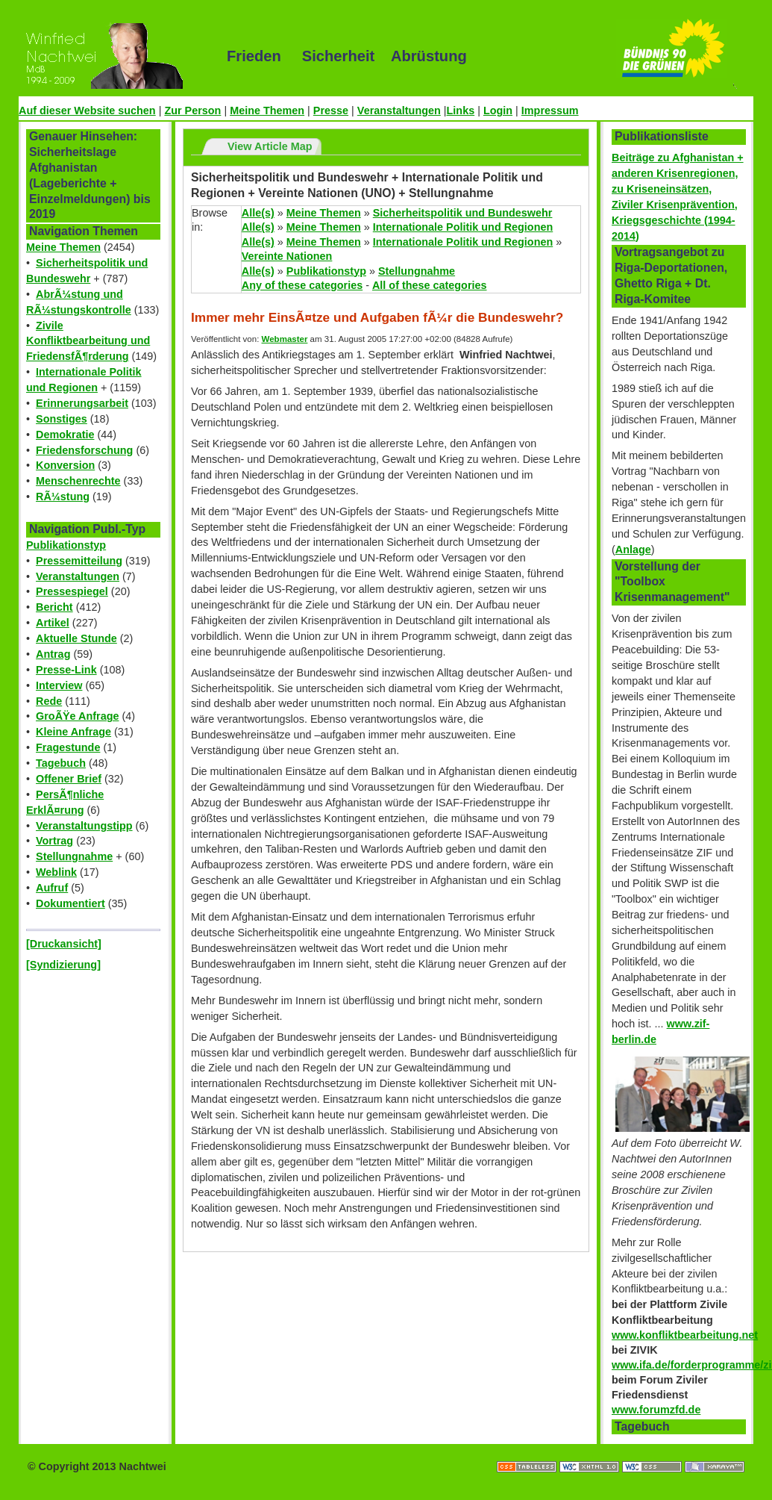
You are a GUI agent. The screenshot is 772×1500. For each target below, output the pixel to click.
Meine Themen (267, 110)
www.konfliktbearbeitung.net (685, 1335)
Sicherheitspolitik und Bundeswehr (463, 213)
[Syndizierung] (63, 965)
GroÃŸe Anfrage (77, 716)
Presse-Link (66, 670)
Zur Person (192, 110)
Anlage (633, 550)
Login (497, 110)
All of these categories (429, 285)
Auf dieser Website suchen (87, 110)
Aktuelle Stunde (76, 638)
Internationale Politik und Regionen (463, 227)
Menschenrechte (78, 481)
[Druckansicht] (63, 944)
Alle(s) (258, 213)
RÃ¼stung (63, 496)
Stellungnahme (74, 856)
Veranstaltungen (399, 110)
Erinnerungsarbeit (82, 403)
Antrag (53, 654)
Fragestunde (68, 747)
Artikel (52, 623)
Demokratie (65, 435)
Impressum (550, 110)
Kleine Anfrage (73, 732)
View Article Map (270, 146)
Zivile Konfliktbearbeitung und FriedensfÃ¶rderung (88, 341)
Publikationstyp (66, 545)
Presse (330, 110)
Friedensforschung (84, 450)
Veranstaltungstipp (84, 826)
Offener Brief (68, 779)
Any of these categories (302, 285)
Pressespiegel (72, 591)
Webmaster (285, 338)
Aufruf (52, 888)
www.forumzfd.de (656, 1410)
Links (461, 110)
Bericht (54, 607)
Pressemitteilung (79, 561)
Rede (49, 701)
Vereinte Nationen (287, 256)
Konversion (65, 465)
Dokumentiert (70, 903)
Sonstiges (61, 419)
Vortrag (54, 841)
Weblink (56, 872)
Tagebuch (61, 763)
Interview (59, 685)
